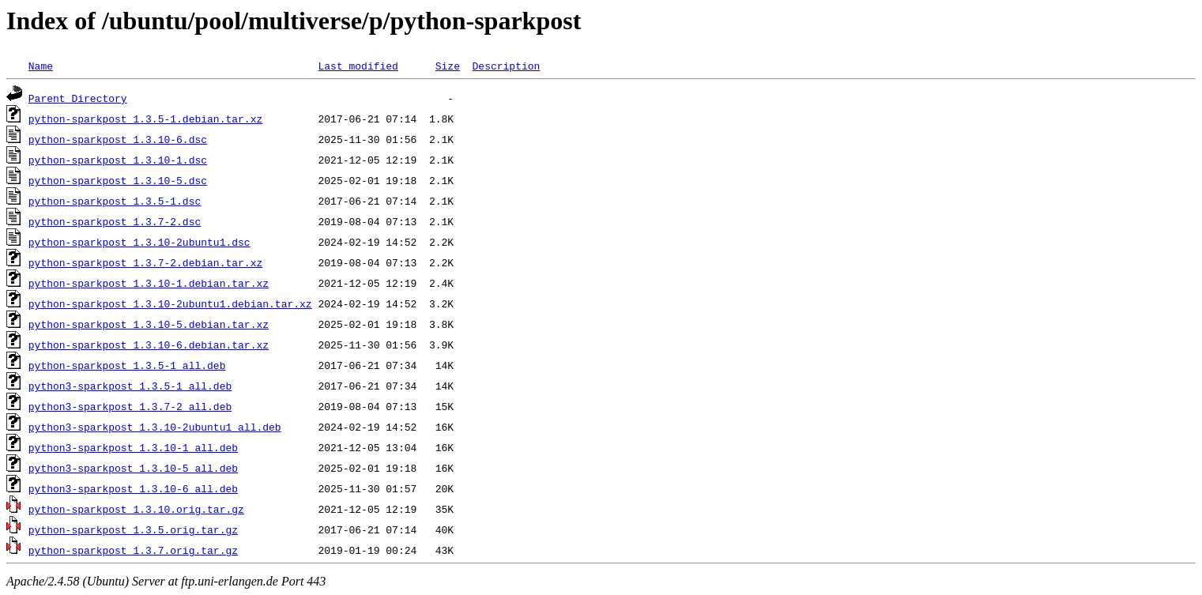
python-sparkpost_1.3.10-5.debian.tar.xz (148, 324)
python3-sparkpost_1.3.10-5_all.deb (133, 468)
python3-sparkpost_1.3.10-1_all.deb (133, 447)
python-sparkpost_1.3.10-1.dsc (117, 160)
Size (447, 65)
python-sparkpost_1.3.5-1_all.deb (127, 365)
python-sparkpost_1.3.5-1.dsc (114, 201)
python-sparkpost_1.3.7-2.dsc (114, 221)
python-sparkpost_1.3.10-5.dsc (117, 180)
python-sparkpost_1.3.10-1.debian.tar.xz (148, 283)
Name (40, 65)
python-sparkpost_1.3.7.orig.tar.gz (133, 550)
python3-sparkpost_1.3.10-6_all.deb (133, 488)
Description (506, 65)
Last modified (358, 65)
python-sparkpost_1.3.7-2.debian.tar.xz (145, 262)
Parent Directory (77, 98)
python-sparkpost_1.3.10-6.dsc (117, 139)
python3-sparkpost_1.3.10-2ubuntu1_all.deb (154, 427)
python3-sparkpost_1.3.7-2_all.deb (130, 406)
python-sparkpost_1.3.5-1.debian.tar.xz (145, 118)
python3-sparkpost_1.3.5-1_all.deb (130, 385)
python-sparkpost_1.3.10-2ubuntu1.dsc (139, 242)
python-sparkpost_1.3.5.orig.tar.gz (133, 529)
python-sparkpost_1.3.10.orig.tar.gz (136, 509)
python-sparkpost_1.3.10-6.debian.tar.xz (148, 344)
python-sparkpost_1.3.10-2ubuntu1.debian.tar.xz (170, 303)
